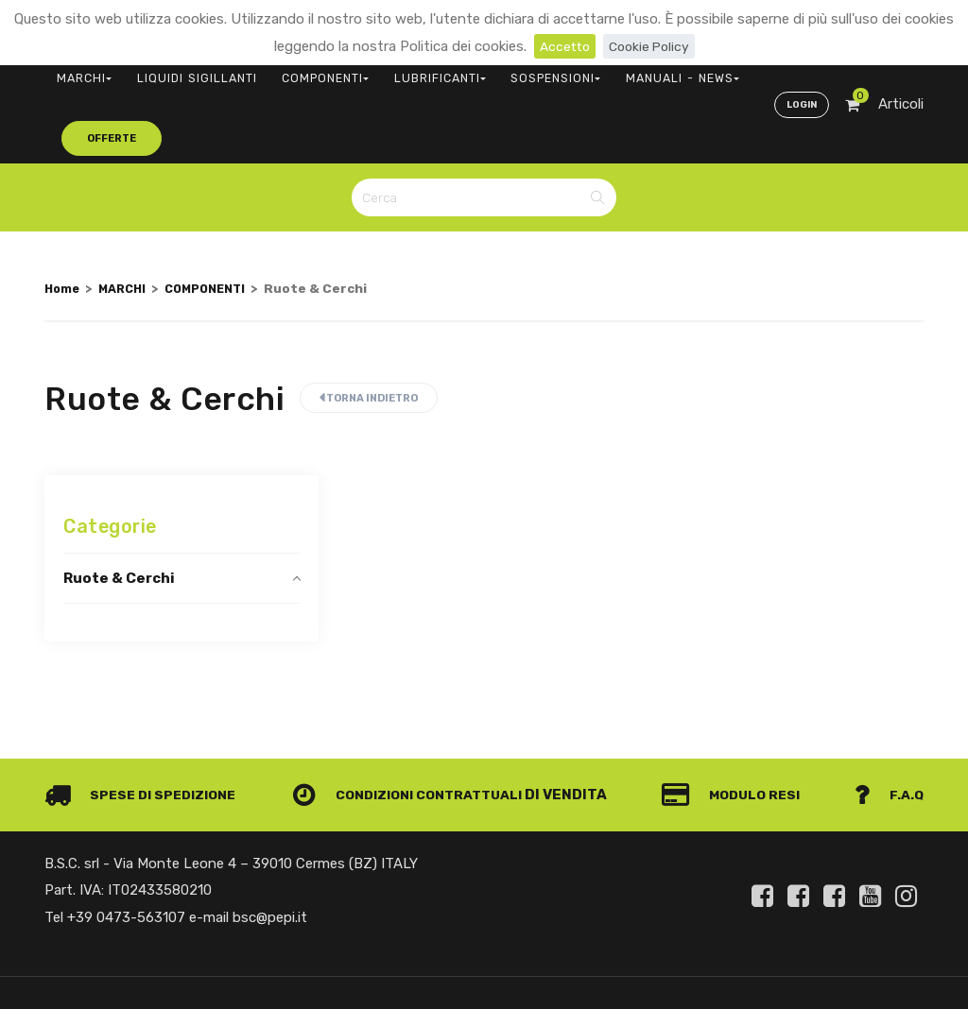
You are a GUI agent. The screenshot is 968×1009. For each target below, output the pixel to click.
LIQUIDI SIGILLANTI (172, 71)
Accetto (562, 46)
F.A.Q (888, 732)
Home (63, 224)
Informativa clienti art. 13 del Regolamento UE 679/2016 (766, 978)
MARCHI (77, 71)
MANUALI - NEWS (585, 71)
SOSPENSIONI (479, 71)
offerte (692, 70)
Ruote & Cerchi (119, 514)
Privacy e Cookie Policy (849, 956)
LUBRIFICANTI (380, 71)
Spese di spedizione (145, 732)
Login (800, 71)
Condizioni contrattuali (414, 732)
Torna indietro (369, 335)
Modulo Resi (737, 732)
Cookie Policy (651, 46)
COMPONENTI (283, 71)
